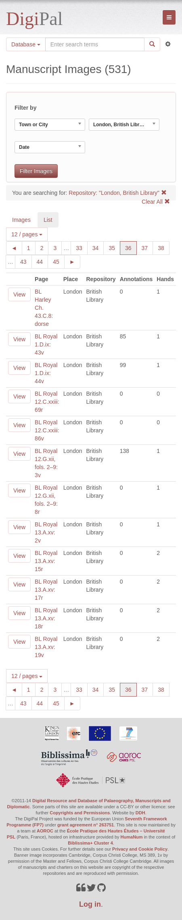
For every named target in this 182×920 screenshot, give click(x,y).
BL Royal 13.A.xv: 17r (46, 589)
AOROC (45, 830)
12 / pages (26, 234)
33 (82, 247)
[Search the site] (94, 44)
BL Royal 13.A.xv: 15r (46, 561)
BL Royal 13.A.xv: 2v (46, 532)
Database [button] (25, 44)
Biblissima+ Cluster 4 (90, 843)
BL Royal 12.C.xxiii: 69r (47, 401)
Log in (90, 904)
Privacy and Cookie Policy (139, 849)
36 (131, 247)
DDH (140, 812)
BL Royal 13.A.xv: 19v (46, 647)
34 (98, 247)
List (48, 220)
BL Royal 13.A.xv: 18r (46, 618)
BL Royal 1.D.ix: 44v (46, 373)
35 (114, 247)
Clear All (156, 201)
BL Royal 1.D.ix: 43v (46, 344)
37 (147, 247)
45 (59, 261)
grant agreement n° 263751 (85, 824)
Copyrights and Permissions (80, 812)
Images (21, 220)
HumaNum (132, 836)
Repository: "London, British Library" (118, 193)
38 (163, 247)
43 (26, 261)
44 (42, 261)
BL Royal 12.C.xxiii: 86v (47, 430)
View (19, 294)
